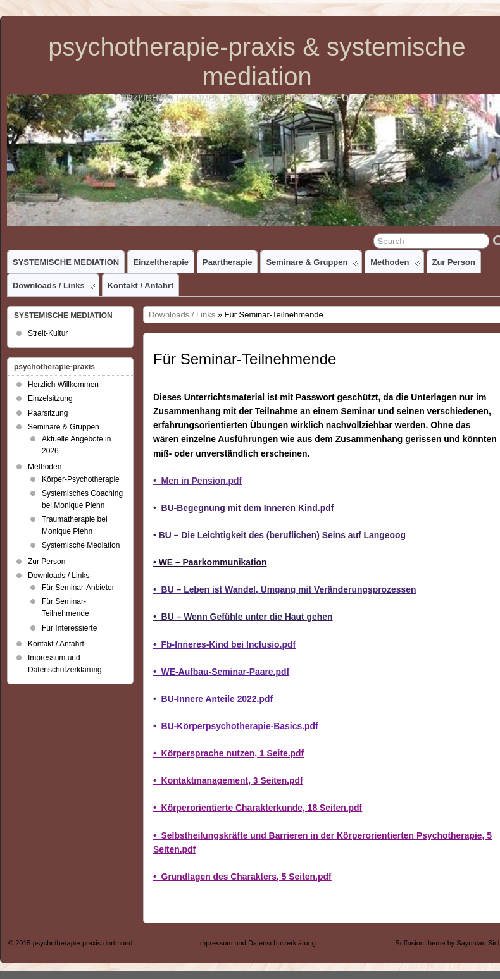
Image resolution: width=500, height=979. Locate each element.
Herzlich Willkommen (63, 384)
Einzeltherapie (161, 262)
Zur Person (453, 262)
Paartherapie (227, 262)
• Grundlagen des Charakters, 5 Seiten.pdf (242, 876)
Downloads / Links (54, 288)
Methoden (395, 265)
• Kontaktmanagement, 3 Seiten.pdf (228, 780)
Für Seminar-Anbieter (78, 587)
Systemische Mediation (81, 545)
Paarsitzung (48, 413)
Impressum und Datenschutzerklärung (257, 943)
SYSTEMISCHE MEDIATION (66, 262)
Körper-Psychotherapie (81, 479)
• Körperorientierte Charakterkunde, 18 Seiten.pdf (257, 808)
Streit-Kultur (48, 333)
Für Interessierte (69, 628)
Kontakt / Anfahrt (141, 285)
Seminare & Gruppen (312, 265)
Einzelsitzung (50, 398)
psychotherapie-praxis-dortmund (83, 943)
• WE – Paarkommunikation (210, 562)
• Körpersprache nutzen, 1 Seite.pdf (228, 753)
